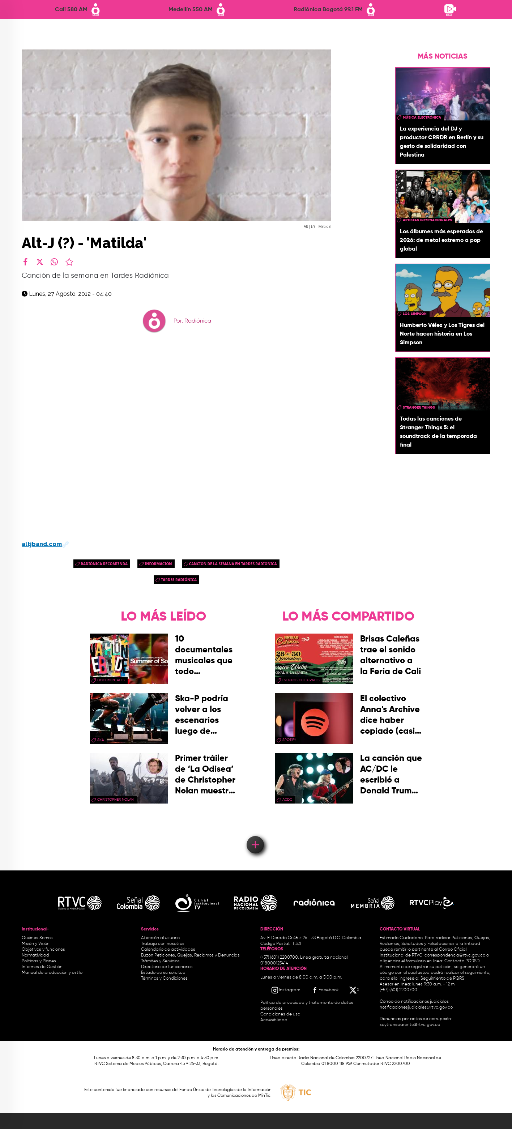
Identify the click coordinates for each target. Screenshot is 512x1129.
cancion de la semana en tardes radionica (233, 563)
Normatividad (35, 955)
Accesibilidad (274, 1020)
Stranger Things (419, 407)
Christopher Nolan (115, 799)
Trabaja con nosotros (162, 944)
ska (100, 740)
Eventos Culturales (301, 680)
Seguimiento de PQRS (442, 978)
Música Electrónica (422, 117)
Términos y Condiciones (164, 978)
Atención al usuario (160, 938)
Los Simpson (415, 314)
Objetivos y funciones (43, 949)
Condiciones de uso (280, 1014)
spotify (289, 740)
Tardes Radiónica (179, 579)
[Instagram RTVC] (285, 990)
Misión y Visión (36, 944)
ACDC (287, 799)
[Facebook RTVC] (325, 990)
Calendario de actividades (168, 949)
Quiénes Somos (37, 938)
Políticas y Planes (39, 961)
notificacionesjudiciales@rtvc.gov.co (416, 1007)
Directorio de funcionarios (167, 967)
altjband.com (45, 544)
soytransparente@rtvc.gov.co (410, 1025)
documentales (111, 680)
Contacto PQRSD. (462, 961)
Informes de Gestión (42, 967)
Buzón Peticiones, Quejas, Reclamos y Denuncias (190, 955)
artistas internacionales (427, 220)
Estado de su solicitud (163, 973)
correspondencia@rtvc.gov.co (454, 955)
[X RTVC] (354, 990)
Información (158, 563)
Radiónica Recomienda (104, 563)
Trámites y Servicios (160, 961)
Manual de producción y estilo (52, 973)
